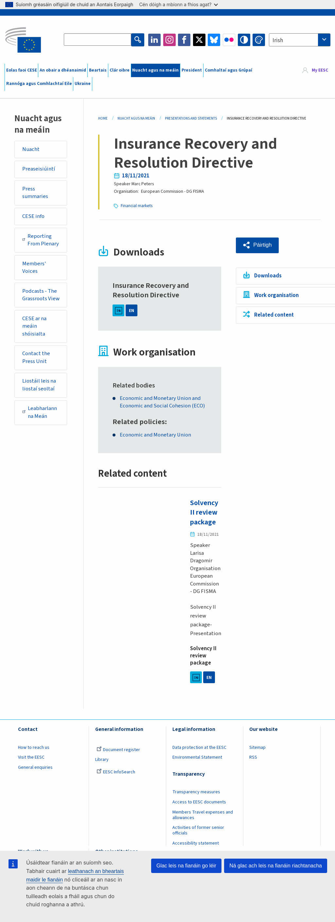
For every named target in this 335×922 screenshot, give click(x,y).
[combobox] (299, 39)
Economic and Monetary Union (156, 434)
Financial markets (137, 205)
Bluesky (214, 40)
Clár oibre (120, 70)
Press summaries (35, 193)
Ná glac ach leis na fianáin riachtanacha (275, 865)
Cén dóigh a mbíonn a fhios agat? (178, 4)
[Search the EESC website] (98, 40)
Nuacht (31, 149)
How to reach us (33, 747)
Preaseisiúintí (38, 169)
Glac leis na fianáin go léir (186, 865)
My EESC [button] (320, 70)
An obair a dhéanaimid (63, 70)
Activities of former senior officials (198, 830)
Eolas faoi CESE (21, 70)
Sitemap (257, 747)
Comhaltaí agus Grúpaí (228, 70)
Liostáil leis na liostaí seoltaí (39, 385)
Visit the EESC (31, 757)
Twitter (199, 40)
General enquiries (35, 767)
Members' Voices (34, 267)
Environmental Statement (197, 757)
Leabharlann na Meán (39, 412)
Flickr (229, 40)
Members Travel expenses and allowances (202, 814)
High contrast (244, 40)
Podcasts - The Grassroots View (41, 295)
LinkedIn (154, 40)
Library (102, 759)
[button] (258, 244)
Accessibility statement (195, 842)
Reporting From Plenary (40, 240)
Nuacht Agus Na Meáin (136, 118)
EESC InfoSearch (116, 771)
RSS (253, 757)
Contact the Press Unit (36, 357)
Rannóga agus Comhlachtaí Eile (39, 83)
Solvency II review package (205, 512)
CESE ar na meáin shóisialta (34, 326)
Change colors (259, 40)
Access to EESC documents (199, 801)
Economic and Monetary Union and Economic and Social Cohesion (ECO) (163, 402)
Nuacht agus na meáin (155, 70)
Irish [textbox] (278, 40)
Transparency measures (196, 791)
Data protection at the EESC (199, 747)
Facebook (184, 40)
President (192, 70)
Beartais (98, 70)
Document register (118, 749)
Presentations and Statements (191, 118)
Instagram (169, 40)
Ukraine (83, 83)
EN (131, 310)
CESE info (33, 216)
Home (103, 118)
